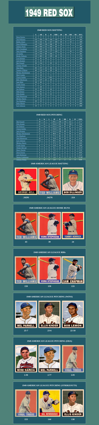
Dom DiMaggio (21, 44)
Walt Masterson (21, 96)
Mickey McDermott (23, 73)
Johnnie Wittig (21, 160)
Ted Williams (20, 39)
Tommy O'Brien (21, 70)
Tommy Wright (21, 66)
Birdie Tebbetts (21, 56)
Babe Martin (20, 103)
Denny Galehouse (22, 157)
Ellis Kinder (20, 94)
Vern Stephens (21, 51)
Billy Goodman (21, 49)
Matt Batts (19, 68)
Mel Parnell (20, 63)
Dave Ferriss (20, 37)
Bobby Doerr (20, 42)
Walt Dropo (20, 92)
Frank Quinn (20, 84)
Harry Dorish (20, 150)
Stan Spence (20, 87)
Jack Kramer (20, 61)
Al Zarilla (19, 54)
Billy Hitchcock (21, 80)
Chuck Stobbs (21, 77)
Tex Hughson (20, 101)
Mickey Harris (21, 99)
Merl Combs (20, 75)
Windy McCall (21, 148)
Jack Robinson (21, 155)
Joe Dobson (20, 89)
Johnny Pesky (21, 47)
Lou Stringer (20, 58)
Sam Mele (19, 82)
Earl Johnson (20, 106)
